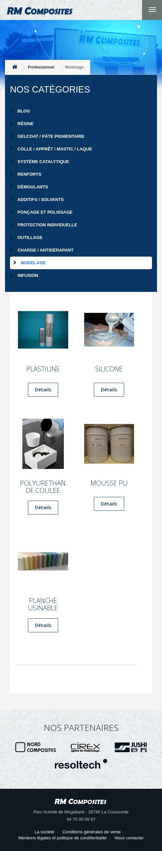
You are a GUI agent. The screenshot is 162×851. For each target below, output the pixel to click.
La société (44, 831)
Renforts (25, 174)
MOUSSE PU (109, 483)
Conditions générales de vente (91, 831)
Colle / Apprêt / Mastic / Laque (51, 148)
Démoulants (29, 186)
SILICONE (109, 369)
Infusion (24, 275)
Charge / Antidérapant (42, 250)
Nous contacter (128, 837)
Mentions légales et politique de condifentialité (62, 837)
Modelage (29, 262)
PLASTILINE (43, 369)
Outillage (26, 237)
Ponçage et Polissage (41, 212)
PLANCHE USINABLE (43, 604)
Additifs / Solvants (37, 199)
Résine (22, 123)
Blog (20, 110)
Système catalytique (39, 161)
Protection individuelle (43, 224)
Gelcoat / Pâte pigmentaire (47, 136)
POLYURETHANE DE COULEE (43, 487)
